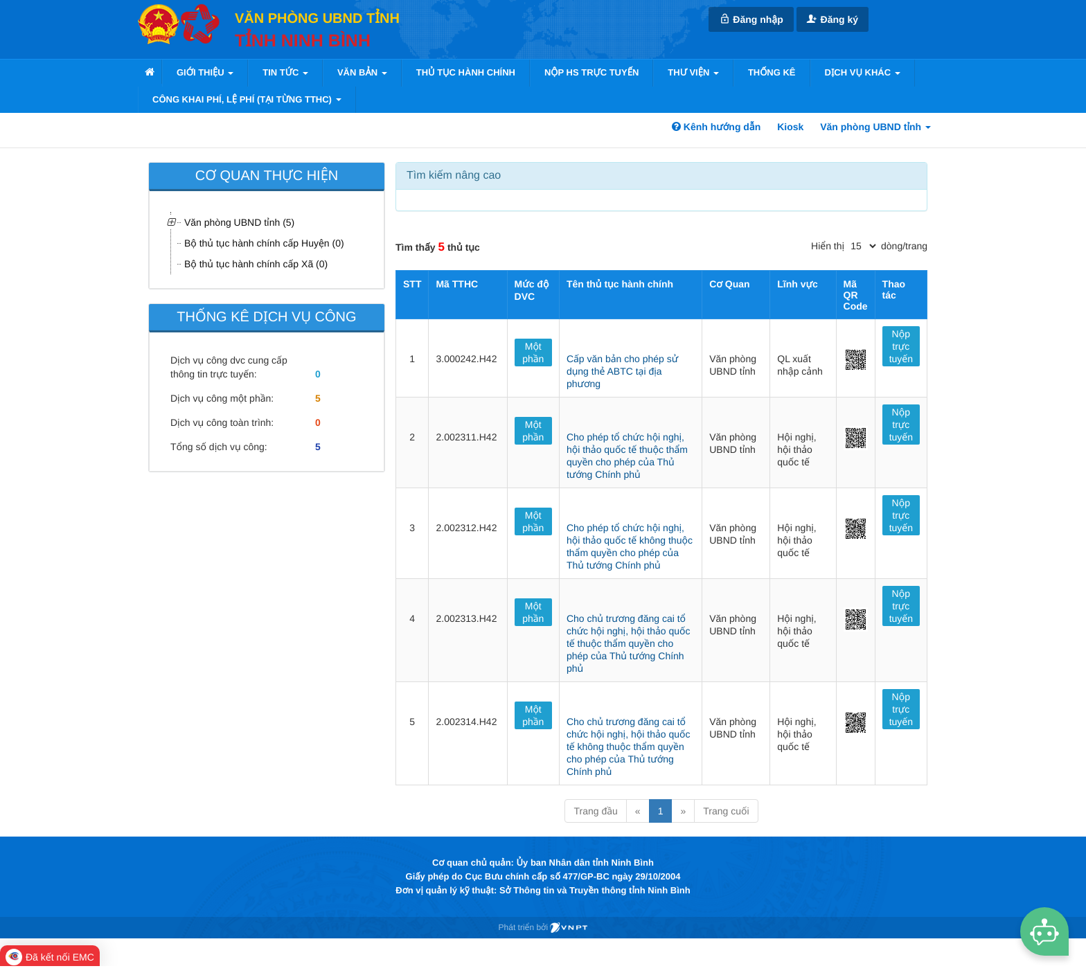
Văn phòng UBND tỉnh (875, 126)
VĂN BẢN (362, 72)
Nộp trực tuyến (901, 346)
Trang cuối (726, 810)
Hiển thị (827, 245)
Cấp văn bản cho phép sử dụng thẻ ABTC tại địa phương (622, 371)
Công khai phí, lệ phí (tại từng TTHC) (246, 99)
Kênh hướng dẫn (716, 126)
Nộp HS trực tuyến (591, 72)
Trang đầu (595, 810)
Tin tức (285, 72)
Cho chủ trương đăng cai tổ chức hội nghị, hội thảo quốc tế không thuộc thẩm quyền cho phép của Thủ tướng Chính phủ (629, 746)
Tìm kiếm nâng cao (454, 175)
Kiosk (790, 126)
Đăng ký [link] (832, 19)
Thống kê (772, 72)
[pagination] (863, 246)
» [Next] (683, 810)
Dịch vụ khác (862, 72)
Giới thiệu (205, 72)
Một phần (533, 352)
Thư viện (693, 72)
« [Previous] (638, 810)
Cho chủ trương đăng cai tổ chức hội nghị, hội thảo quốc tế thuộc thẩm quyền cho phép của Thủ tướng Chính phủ (629, 643)
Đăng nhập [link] (751, 19)
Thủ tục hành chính (465, 72)
